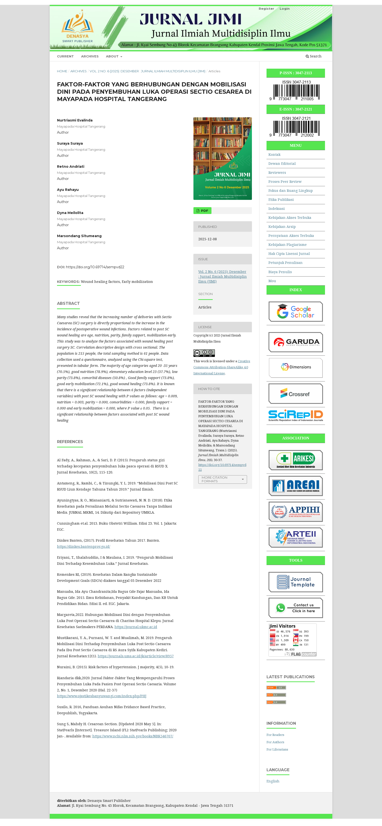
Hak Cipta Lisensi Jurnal (289, 253)
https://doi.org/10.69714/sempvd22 (95, 267)
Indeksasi (276, 208)
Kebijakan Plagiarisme (287, 244)
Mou (272, 280)
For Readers (275, 735)
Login (285, 8)
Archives (90, 56)
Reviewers (277, 172)
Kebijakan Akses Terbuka (289, 217)
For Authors (275, 742)
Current (65, 56)
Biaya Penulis (280, 271)
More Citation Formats (214, 479)
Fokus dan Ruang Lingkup (290, 190)
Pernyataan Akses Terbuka (291, 235)
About (113, 56)
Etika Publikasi (281, 199)
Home (62, 71)
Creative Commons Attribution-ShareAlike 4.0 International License (221, 367)
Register (266, 8)
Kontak (274, 154)
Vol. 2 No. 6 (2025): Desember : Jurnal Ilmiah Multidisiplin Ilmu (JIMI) (147, 71)
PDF (204, 211)
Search (314, 56)
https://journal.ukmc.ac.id (136, 626)
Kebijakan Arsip (282, 226)
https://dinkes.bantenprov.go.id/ (83, 546)
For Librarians (277, 749)
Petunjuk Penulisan (285, 262)
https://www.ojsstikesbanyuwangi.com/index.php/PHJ (101, 696)
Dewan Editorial (282, 163)
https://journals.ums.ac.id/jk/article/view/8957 (136, 656)
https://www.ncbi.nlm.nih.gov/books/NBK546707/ (132, 736)
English (273, 781)
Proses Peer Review (285, 181)
